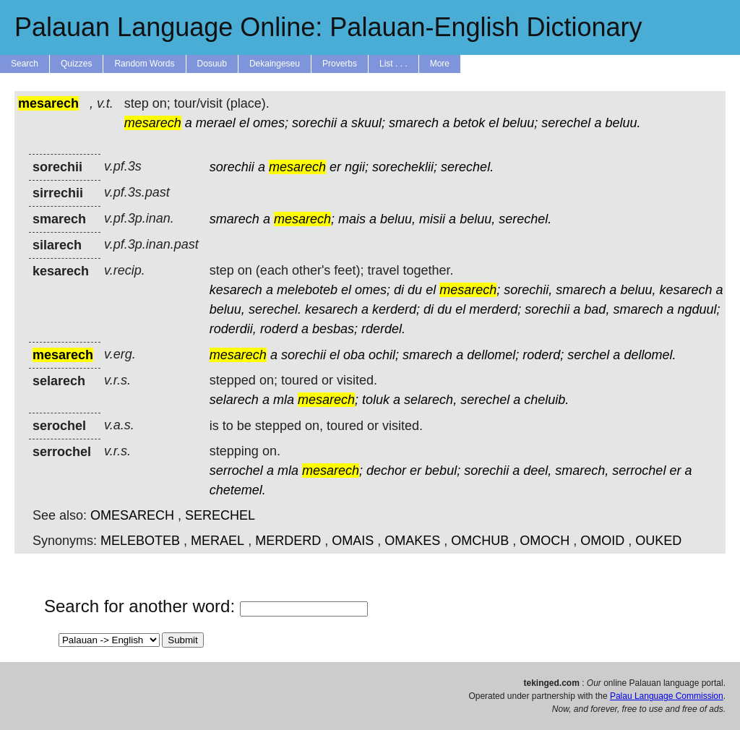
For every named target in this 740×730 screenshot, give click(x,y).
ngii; (357, 167)
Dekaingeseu (274, 64)
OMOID (602, 540)
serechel (565, 123)
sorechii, (528, 290)
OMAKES (412, 540)
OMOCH (544, 540)
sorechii (314, 123)
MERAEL (217, 540)
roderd (279, 329)
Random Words (144, 64)
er (335, 167)
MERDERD (288, 540)
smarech (414, 123)
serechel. (467, 167)
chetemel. (238, 490)
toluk (376, 399)
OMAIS (353, 540)
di (399, 290)
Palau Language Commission (666, 696)
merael (216, 123)
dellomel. (650, 355)
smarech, (581, 470)
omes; (270, 123)
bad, (596, 309)
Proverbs (339, 64)
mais (352, 219)
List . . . (393, 64)
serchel (588, 355)
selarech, (430, 399)
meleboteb (307, 290)
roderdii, (233, 329)
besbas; (335, 329)
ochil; (384, 355)
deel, (537, 470)
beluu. (622, 123)
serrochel (236, 470)
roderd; (543, 355)
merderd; (495, 309)
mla (283, 399)
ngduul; (698, 309)
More (439, 64)
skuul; (368, 123)
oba (354, 355)
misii (432, 219)
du (415, 290)
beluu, (398, 219)
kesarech (236, 290)
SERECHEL (220, 515)
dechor (386, 470)
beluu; (520, 123)
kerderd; (396, 309)
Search (24, 64)
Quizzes (76, 64)
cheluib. (546, 399)
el (244, 123)
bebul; (442, 470)
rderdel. (383, 329)
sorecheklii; (404, 167)
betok (469, 123)
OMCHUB (480, 540)
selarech (234, 399)
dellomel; (493, 355)
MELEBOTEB (140, 540)
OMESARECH (132, 515)
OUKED (658, 540)
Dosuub (212, 64)
